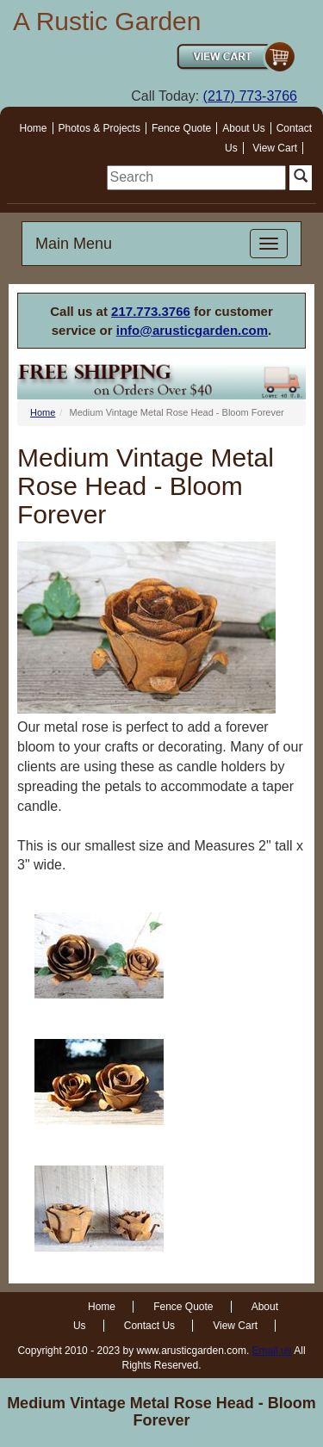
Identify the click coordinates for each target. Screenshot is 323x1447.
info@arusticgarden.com (192, 330)
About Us (243, 128)
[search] (196, 177)
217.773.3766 (150, 311)
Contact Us (149, 1326)
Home (33, 128)
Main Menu (73, 243)
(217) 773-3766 (250, 96)
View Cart (274, 148)
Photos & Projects (99, 128)
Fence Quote (181, 128)
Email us (272, 1351)
